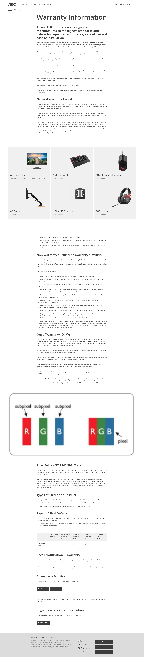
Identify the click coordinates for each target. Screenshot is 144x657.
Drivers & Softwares (45, 4)
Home (10, 10)
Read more (84, 652)
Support (33, 4)
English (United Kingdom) (122, 4)
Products (25, 4)
